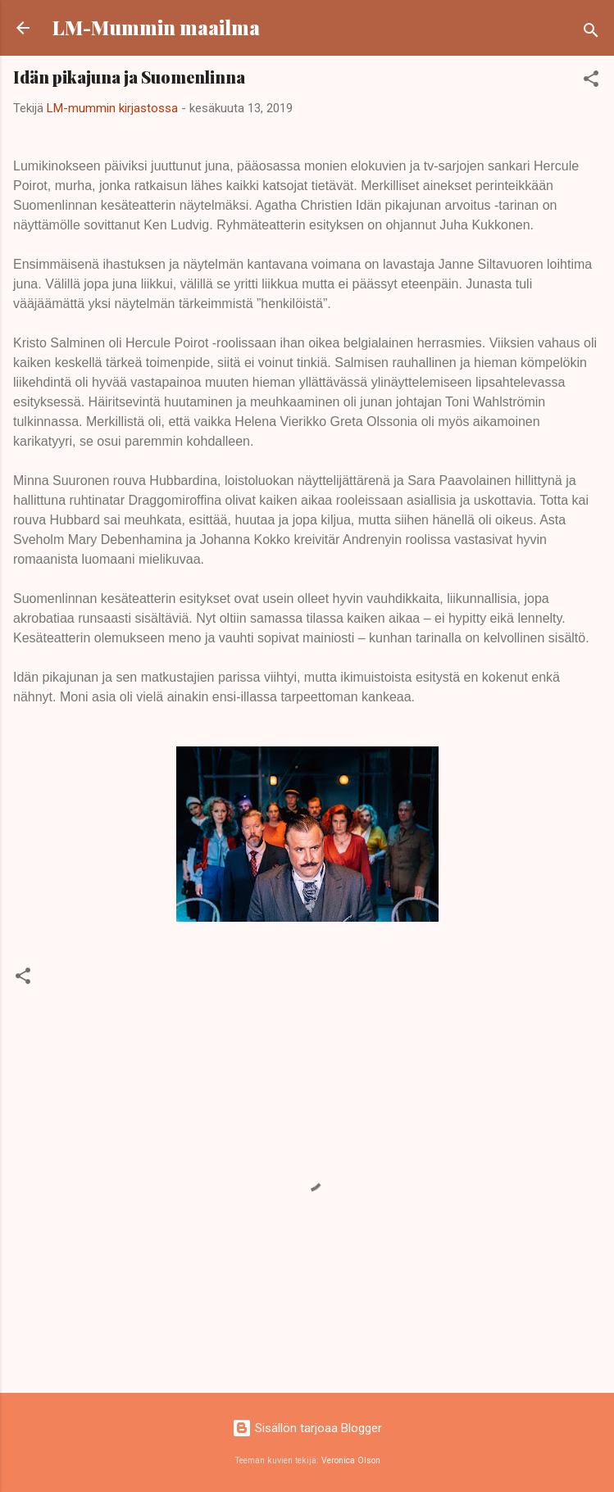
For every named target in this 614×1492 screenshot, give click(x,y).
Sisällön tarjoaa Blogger (307, 1428)
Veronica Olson (350, 1460)
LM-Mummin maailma (156, 27)
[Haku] (591, 33)
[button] (591, 81)
